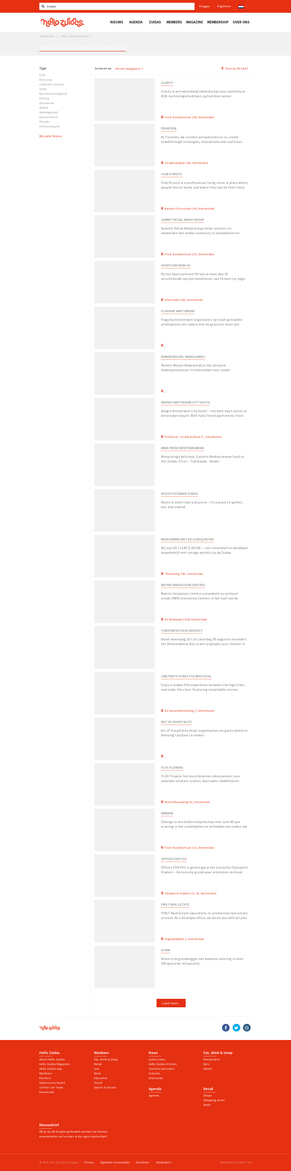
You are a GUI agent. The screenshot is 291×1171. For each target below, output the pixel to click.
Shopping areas (214, 1100)
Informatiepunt (49, 126)
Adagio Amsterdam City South (185, 402)
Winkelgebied (48, 112)
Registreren (224, 6)
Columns (154, 1073)
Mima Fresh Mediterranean (182, 448)
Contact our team (51, 1087)
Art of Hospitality (176, 722)
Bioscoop (45, 80)
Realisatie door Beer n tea (236, 1162)
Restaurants (211, 1059)
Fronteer (169, 128)
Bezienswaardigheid (53, 94)
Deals (207, 1105)
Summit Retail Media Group (182, 220)
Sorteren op (103, 68)
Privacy (89, 1162)
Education (100, 1078)
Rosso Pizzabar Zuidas (179, 494)
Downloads (46, 1092)
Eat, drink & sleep (218, 1053)
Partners (45, 1078)
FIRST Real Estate (175, 904)
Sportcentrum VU (175, 265)
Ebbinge (167, 813)
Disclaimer (142, 1162)
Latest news (157, 1059)
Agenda (155, 1089)
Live (97, 1069)
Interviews (156, 1078)
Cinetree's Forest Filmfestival (186, 676)
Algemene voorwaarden (115, 1162)
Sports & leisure (105, 1087)
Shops (207, 1095)
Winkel (43, 108)
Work (97, 1073)
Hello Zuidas (49, 1053)
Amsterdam (164, 1162)
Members (45, 1073)
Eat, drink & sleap (106, 1059)
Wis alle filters (50, 136)
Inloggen (204, 6)
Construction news (161, 1069)
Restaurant (46, 103)
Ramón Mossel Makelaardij (183, 357)
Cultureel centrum (51, 84)
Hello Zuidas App (50, 1069)
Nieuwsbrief (49, 1125)
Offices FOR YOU (174, 859)
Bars (206, 1064)
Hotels (207, 1069)
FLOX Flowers (172, 767)
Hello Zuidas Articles (163, 1064)
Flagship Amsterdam (177, 311)
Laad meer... (171, 1003)
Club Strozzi (171, 174)
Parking (44, 98)
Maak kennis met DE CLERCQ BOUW (187, 539)
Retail (98, 1064)
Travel (98, 1083)
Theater (44, 122)
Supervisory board (52, 1083)
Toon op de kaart (235, 68)
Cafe (42, 75)
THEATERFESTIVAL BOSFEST (182, 630)
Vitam (165, 950)
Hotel (43, 89)
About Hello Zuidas (52, 1059)
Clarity (167, 83)
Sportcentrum (48, 117)
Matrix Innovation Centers (183, 585)
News (153, 1053)
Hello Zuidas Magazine (54, 1064)
